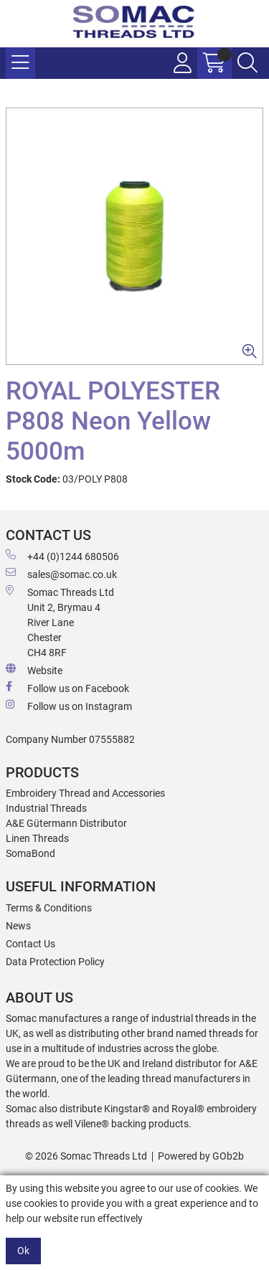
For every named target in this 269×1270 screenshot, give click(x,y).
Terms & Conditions (49, 908)
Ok (23, 1250)
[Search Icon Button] (247, 63)
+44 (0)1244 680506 (62, 555)
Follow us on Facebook (67, 687)
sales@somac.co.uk (61, 573)
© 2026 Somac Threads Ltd (86, 1156)
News (18, 926)
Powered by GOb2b (201, 1156)
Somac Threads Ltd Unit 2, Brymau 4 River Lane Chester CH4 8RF (60, 621)
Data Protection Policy (55, 961)
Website (34, 669)
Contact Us (30, 943)
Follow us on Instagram (69, 705)
